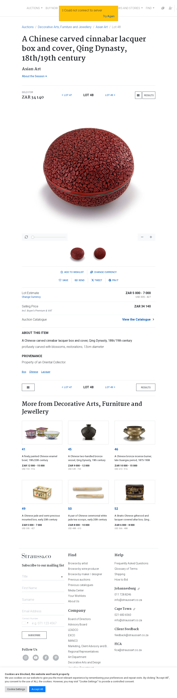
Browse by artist (78, 563)
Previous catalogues (80, 585)
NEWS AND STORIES (127, 8)
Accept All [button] (37, 689)
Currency (103, 272)
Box (24, 371)
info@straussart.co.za (128, 599)
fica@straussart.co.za (128, 650)
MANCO (73, 640)
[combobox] (43, 575)
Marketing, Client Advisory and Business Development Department (108, 646)
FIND (149, 8)
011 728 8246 (123, 594)
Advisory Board (77, 624)
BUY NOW (52, 8)
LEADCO (73, 629)
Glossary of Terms (126, 568)
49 (23, 509)
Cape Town (123, 608)
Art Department (77, 657)
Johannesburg (125, 588)
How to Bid (121, 579)
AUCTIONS (33, 8)
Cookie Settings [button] (16, 689)
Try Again (109, 16)
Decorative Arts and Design (84, 662)
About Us (73, 601)
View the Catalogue (136, 319)
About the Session (34, 76)
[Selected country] (25, 623)
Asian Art (102, 27)
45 (70, 449)
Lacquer (45, 371)
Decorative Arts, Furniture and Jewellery (64, 27)
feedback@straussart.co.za (131, 635)
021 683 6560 (123, 614)
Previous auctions (79, 579)
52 (116, 509)
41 (23, 449)
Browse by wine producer (83, 568)
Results (149, 95)
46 (116, 449)
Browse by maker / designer (85, 574)
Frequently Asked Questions (131, 563)
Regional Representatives (83, 651)
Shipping (120, 574)
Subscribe (34, 635)
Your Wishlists (77, 595)
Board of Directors (79, 619)
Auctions (28, 27)
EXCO (71, 635)
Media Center (76, 590)
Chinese (33, 371)
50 (70, 509)
